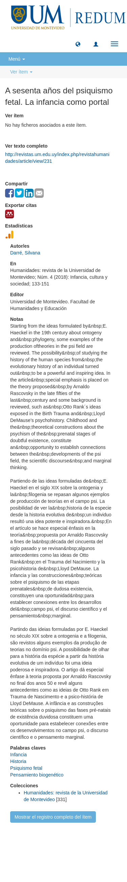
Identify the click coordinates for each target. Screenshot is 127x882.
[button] (78, 44)
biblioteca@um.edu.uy (63, 856)
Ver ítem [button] (21, 71)
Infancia (18, 754)
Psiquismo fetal (26, 768)
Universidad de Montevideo (49, 841)
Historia (18, 761)
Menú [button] (16, 59)
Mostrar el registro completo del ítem (53, 817)
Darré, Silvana (25, 252)
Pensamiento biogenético (36, 775)
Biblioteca (100, 841)
